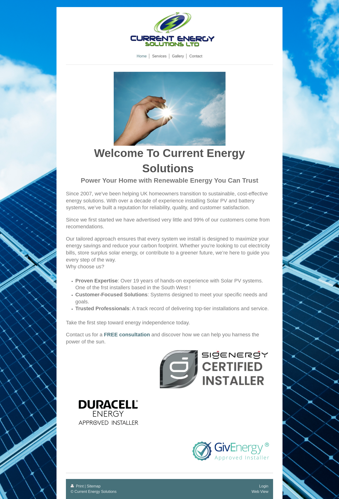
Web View (260, 492)
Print (78, 486)
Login (263, 486)
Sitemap (94, 486)
